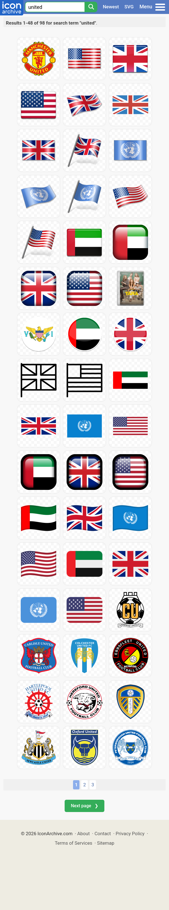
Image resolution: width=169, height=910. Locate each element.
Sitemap (105, 843)
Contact (103, 833)
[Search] (90, 7)
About (83, 833)
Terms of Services (73, 843)
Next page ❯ (84, 805)
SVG (129, 6)
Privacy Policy (130, 833)
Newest (111, 6)
